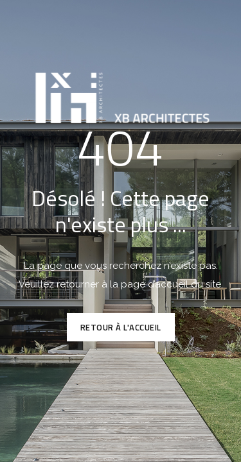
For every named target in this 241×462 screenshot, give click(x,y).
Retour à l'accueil (120, 327)
